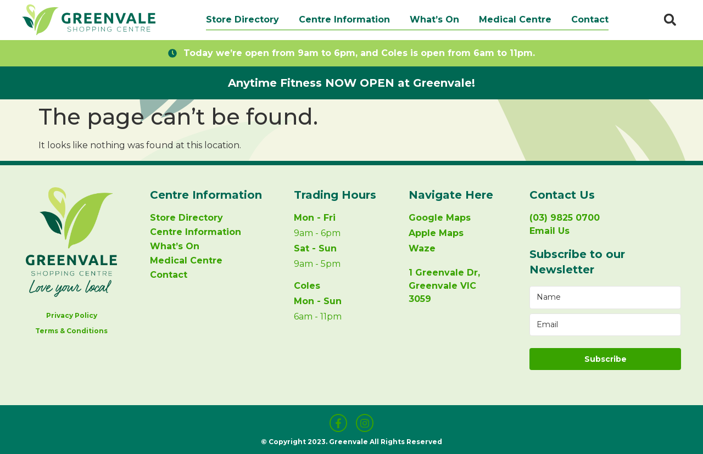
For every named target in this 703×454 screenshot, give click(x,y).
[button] (670, 20)
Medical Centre (515, 19)
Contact (590, 19)
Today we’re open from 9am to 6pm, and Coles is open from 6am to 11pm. (359, 53)
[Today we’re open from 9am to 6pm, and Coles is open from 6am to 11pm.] (172, 53)
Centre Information (344, 19)
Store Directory (242, 19)
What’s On (434, 19)
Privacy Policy (71, 315)
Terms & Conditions (71, 331)
